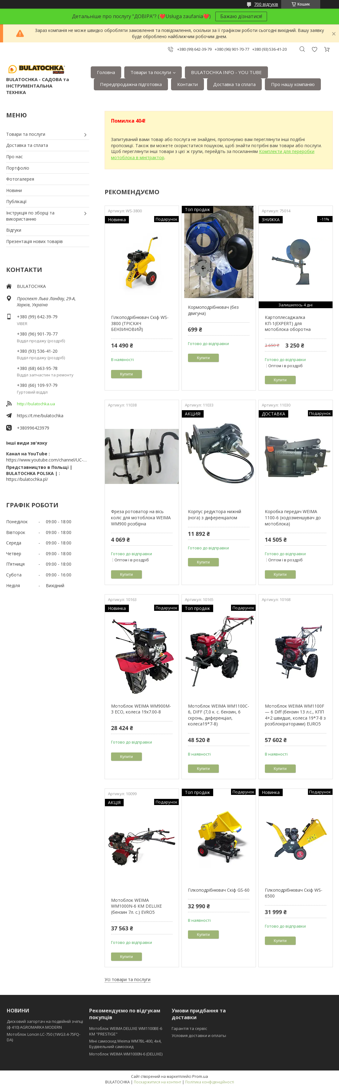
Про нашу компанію (293, 84)
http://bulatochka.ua (36, 404)
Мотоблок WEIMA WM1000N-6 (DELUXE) (125, 1054)
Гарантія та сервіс (189, 1028)
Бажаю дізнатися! (241, 16)
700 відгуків (266, 4)
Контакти (187, 84)
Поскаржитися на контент (157, 1082)
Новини (14, 190)
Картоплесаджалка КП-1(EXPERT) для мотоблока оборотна (288, 323)
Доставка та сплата (234, 84)
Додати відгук (314, 49)
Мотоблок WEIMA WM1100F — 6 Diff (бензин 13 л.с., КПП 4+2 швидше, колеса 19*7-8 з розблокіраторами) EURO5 (295, 715)
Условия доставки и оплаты (199, 1035)
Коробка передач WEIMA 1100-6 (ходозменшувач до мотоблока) (293, 517)
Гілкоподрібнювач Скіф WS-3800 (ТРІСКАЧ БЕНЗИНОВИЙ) (140, 323)
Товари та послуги (150, 72)
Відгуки (13, 230)
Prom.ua (200, 1076)
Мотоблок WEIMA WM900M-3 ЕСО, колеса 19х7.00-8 (141, 709)
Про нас (14, 156)
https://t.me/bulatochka (40, 415)
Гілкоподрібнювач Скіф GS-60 (218, 890)
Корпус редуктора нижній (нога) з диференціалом (214, 514)
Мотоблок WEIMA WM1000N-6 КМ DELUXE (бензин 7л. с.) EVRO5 (136, 906)
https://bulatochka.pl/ (27, 479)
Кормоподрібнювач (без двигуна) (213, 310)
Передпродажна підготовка (131, 84)
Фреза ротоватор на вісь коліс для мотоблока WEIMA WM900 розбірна (141, 517)
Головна (106, 72)
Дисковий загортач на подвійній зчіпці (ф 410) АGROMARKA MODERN (45, 1024)
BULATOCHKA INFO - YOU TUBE (226, 72)
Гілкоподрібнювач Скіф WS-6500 (293, 893)
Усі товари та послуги (127, 979)
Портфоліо (17, 168)
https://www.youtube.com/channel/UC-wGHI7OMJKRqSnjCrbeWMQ (47, 460)
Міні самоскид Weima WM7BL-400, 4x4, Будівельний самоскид (125, 1043)
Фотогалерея (20, 179)
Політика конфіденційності (209, 1082)
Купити (126, 374)
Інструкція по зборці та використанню (30, 216)
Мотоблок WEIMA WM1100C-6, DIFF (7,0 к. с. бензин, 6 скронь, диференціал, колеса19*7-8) (218, 715)
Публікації (16, 201)
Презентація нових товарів (34, 241)
